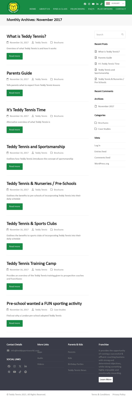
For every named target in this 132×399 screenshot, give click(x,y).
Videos (40, 364)
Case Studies (60, 310)
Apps (39, 352)
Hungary (118, 3)
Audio (40, 358)
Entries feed (100, 151)
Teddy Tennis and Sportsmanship (36, 147)
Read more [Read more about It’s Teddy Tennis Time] (14, 129)
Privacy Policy (119, 395)
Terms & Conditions (101, 395)
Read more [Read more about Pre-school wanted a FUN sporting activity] (14, 323)
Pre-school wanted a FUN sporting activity (44, 304)
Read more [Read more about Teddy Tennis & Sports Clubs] (14, 246)
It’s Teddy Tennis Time (26, 110)
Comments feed (102, 157)
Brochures (59, 43)
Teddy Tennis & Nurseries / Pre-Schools (41, 184)
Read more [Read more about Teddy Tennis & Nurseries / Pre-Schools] (14, 206)
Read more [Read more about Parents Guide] (14, 93)
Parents (71, 352)
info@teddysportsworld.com (25, 350)
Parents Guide (19, 73)
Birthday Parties (75, 364)
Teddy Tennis (41, 43)
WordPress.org (102, 163)
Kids (70, 358)
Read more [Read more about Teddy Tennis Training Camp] (14, 286)
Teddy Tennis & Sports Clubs (32, 224)
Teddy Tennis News (77, 370)
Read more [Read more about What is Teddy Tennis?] (14, 56)
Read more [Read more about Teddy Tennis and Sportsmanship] (14, 166)
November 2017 (106, 106)
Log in (97, 145)
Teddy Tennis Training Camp (31, 264)
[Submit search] (122, 34)
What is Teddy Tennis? (26, 36)
